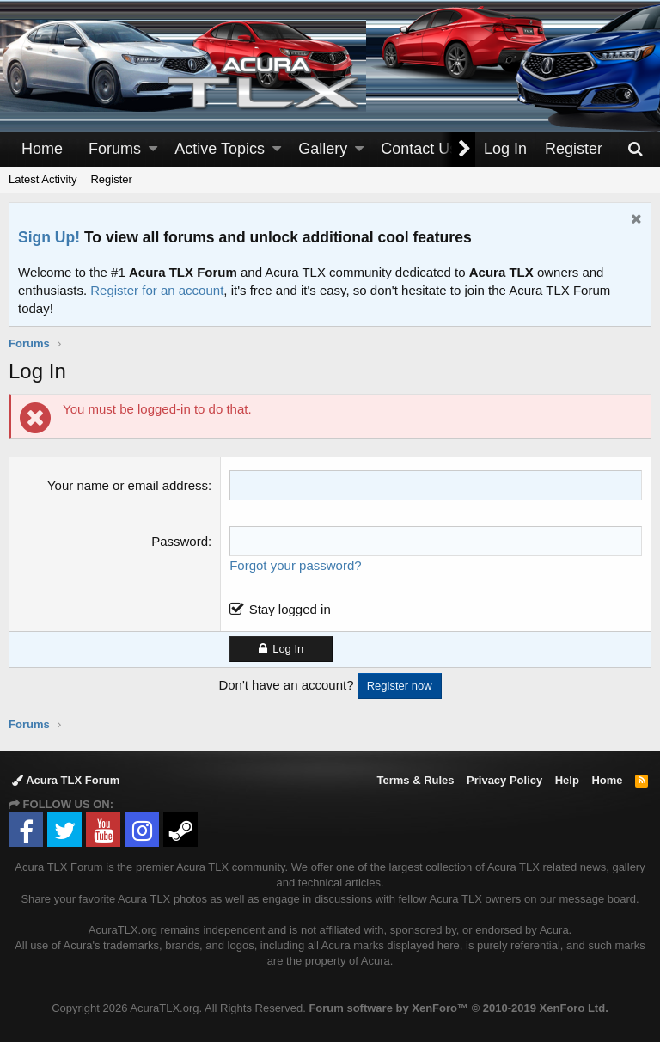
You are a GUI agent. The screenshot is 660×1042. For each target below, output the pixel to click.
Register (110, 179)
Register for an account (156, 290)
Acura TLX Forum (65, 780)
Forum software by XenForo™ (458, 1008)
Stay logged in (290, 609)
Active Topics (219, 148)
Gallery (322, 148)
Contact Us (419, 148)
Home (42, 148)
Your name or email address (127, 485)
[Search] (635, 149)
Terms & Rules (415, 780)
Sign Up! (49, 237)
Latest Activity (42, 179)
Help (567, 780)
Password (179, 541)
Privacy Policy (504, 780)
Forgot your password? (295, 565)
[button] (153, 149)
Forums (115, 148)
